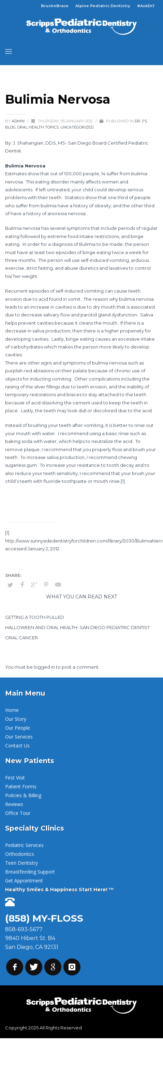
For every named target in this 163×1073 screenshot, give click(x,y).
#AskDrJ (145, 5)
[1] (123, 481)
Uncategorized (76, 127)
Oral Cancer (21, 637)
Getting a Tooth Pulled (34, 617)
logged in (45, 667)
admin (19, 121)
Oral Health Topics (38, 127)
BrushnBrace (55, 5)
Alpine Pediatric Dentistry (102, 5)
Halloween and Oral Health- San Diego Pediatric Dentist (77, 627)
